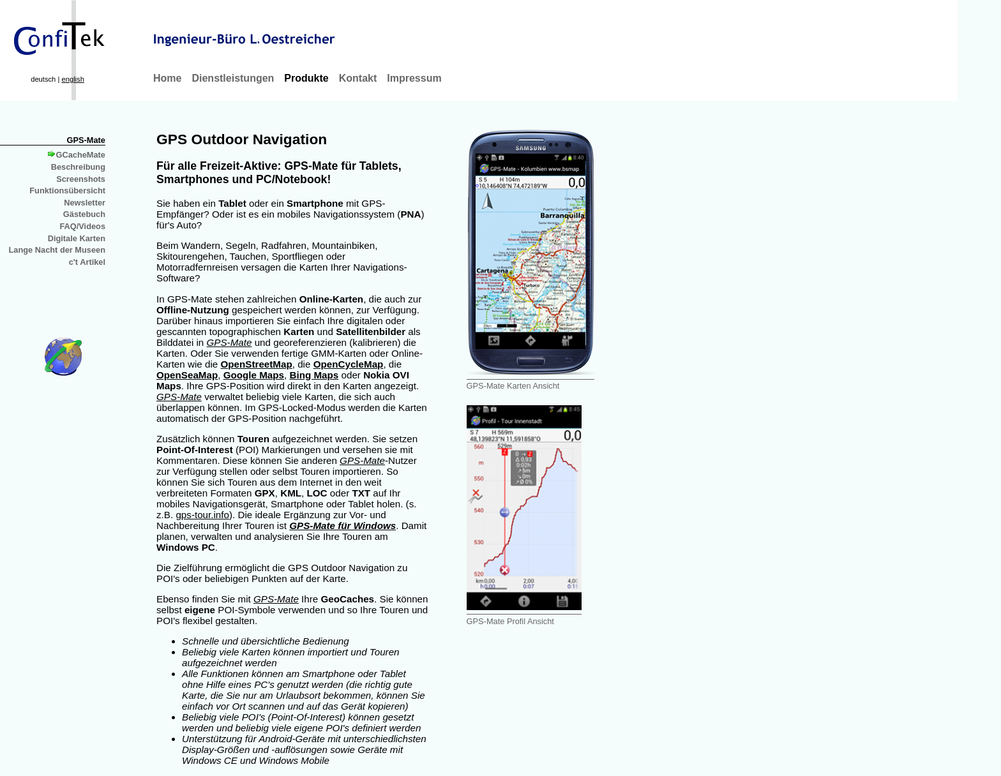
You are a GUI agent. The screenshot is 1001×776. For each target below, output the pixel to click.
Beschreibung (78, 167)
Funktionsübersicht (67, 190)
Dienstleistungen (233, 78)
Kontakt (358, 78)
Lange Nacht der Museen (57, 250)
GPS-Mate (86, 140)
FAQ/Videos (82, 226)
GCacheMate (76, 155)
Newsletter (84, 202)
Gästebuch (84, 214)
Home (167, 78)
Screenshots (80, 179)
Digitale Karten (76, 238)
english (72, 79)
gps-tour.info (202, 514)
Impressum (414, 78)
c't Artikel (87, 262)
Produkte (306, 78)
